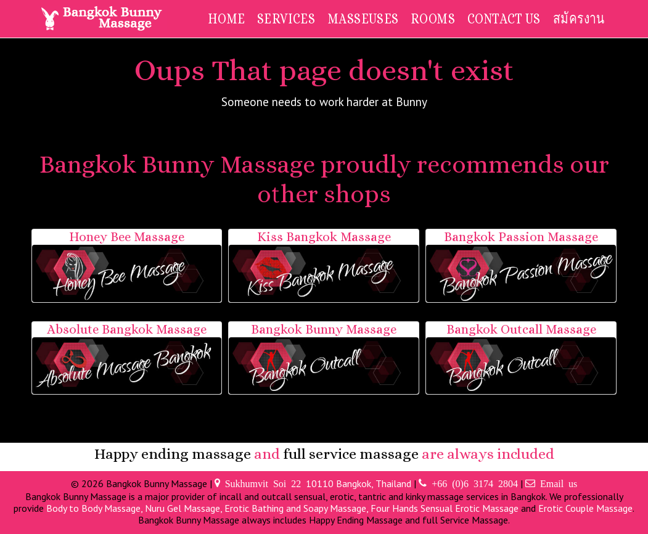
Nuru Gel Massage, (184, 508)
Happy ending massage (172, 453)
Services (286, 18)
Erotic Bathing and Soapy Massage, (297, 508)
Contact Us (504, 18)
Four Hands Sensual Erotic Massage (445, 508)
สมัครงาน (579, 18)
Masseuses (363, 18)
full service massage (351, 453)
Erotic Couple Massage (585, 508)
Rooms (433, 18)
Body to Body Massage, (95, 508)
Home (226, 18)
